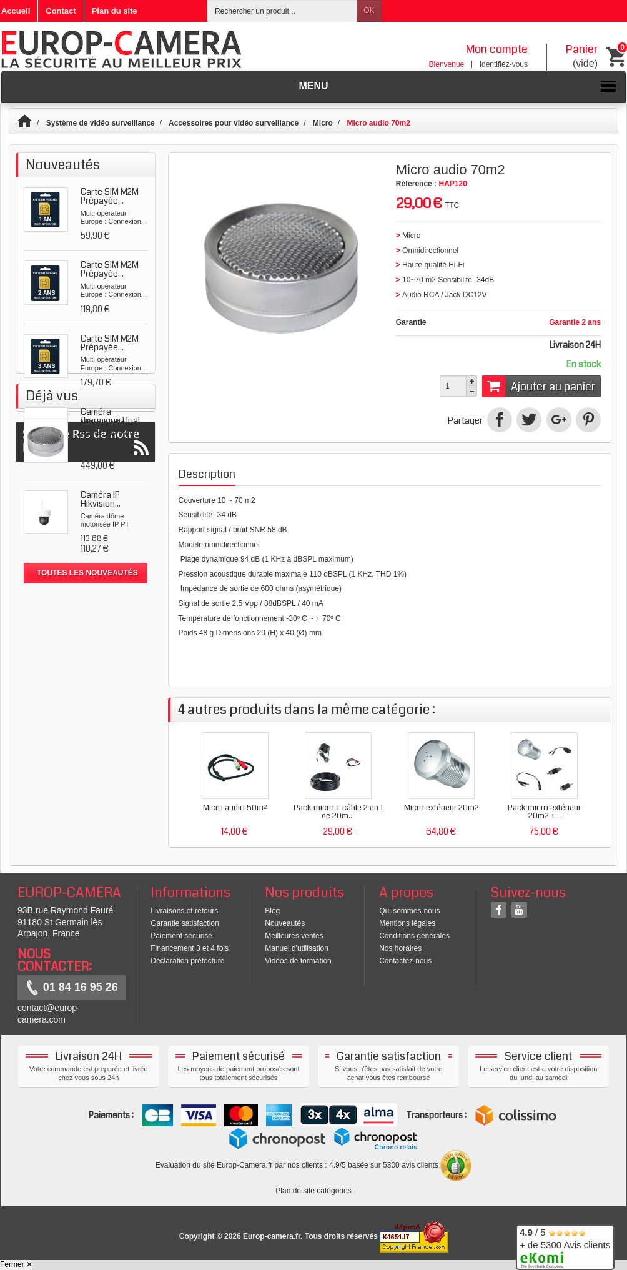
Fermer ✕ (16, 1264)
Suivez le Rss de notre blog (85, 723)
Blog (272, 910)
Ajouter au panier (538, 386)
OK (368, 10)
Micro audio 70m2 (103, 642)
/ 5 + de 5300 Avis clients (565, 1245)
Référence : (416, 183)
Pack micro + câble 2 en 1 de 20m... (338, 811)
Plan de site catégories (313, 1190)
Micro (323, 123)
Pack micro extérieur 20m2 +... (544, 811)
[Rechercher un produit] (282, 11)
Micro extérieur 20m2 (441, 807)
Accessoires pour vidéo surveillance (234, 123)
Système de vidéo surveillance (100, 123)
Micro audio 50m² (235, 807)
